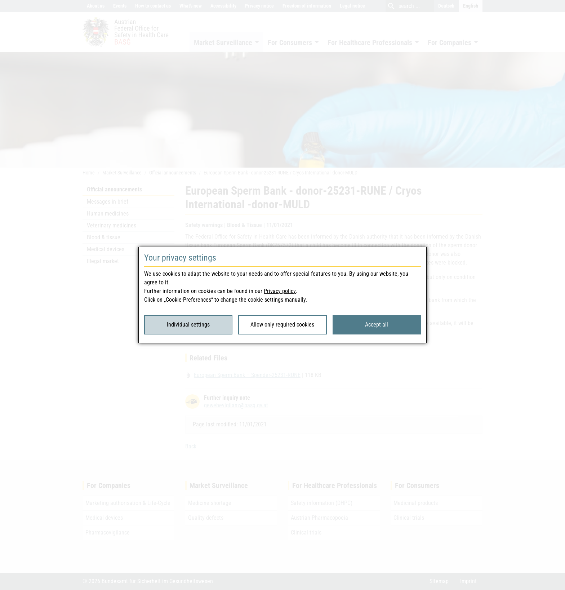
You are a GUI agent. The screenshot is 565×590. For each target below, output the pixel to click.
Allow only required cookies (282, 324)
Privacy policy (280, 291)
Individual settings (188, 324)
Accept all (376, 324)
